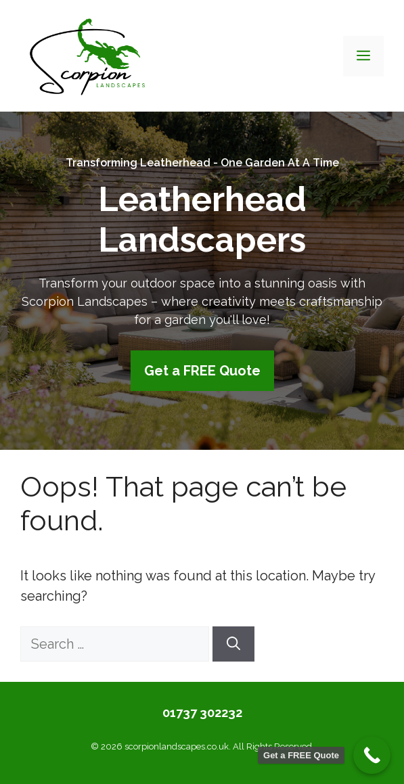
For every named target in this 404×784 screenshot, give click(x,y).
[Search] (233, 644)
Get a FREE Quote (202, 371)
